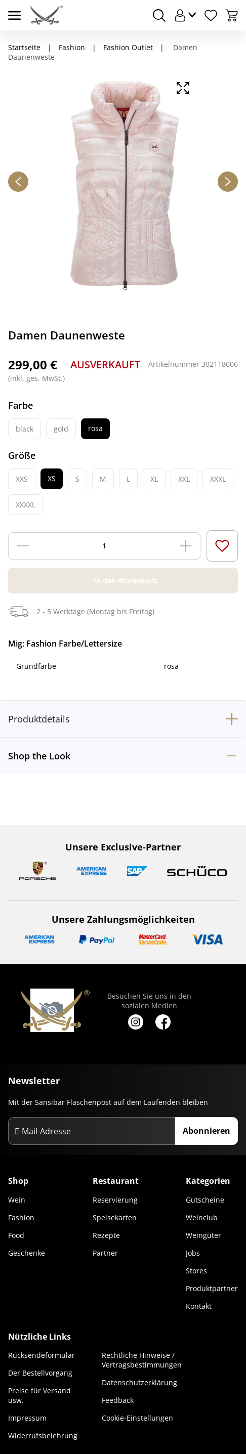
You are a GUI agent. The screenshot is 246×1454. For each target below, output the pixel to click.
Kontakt (199, 1306)
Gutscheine (205, 1200)
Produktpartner (212, 1288)
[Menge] (104, 546)
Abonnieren (206, 1130)
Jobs (193, 1253)
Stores (196, 1270)
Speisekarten (115, 1217)
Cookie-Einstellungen (137, 1418)
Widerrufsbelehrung (42, 1435)
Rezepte (106, 1235)
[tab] (123, 718)
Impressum (27, 1418)
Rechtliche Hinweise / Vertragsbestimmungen (142, 1360)
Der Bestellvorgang (40, 1373)
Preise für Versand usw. (39, 1395)
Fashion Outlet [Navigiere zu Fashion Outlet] (128, 47)
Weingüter (203, 1235)
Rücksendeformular (41, 1355)
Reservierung (115, 1200)
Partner (105, 1253)
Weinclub (202, 1217)
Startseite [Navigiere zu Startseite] (24, 47)
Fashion (21, 1217)
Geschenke (26, 1253)
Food (16, 1235)
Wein (16, 1200)
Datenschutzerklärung (139, 1382)
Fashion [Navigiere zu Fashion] (72, 47)
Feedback (118, 1400)
